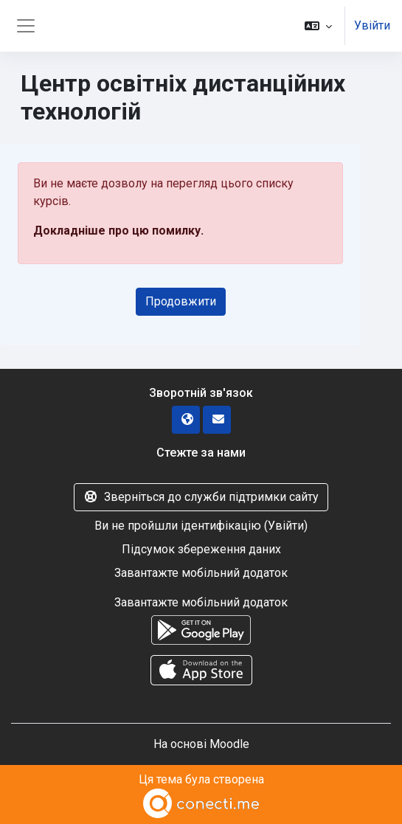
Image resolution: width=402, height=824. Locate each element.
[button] (318, 26)
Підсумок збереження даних (201, 549)
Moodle (229, 744)
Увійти (372, 25)
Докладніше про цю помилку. (118, 231)
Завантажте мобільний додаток (201, 573)
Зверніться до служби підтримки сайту (201, 497)
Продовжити (180, 301)
